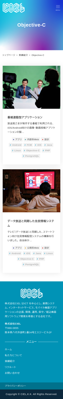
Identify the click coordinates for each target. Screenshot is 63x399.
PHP (46, 150)
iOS (38, 145)
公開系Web (32, 248)
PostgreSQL (31, 156)
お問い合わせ (12, 373)
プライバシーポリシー (15, 386)
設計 (45, 139)
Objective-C (32, 150)
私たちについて (13, 355)
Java (48, 145)
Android (15, 145)
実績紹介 (10, 361)
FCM (28, 145)
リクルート (10, 367)
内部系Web (32, 139)
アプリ (17, 139)
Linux (16, 150)
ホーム (8, 349)
